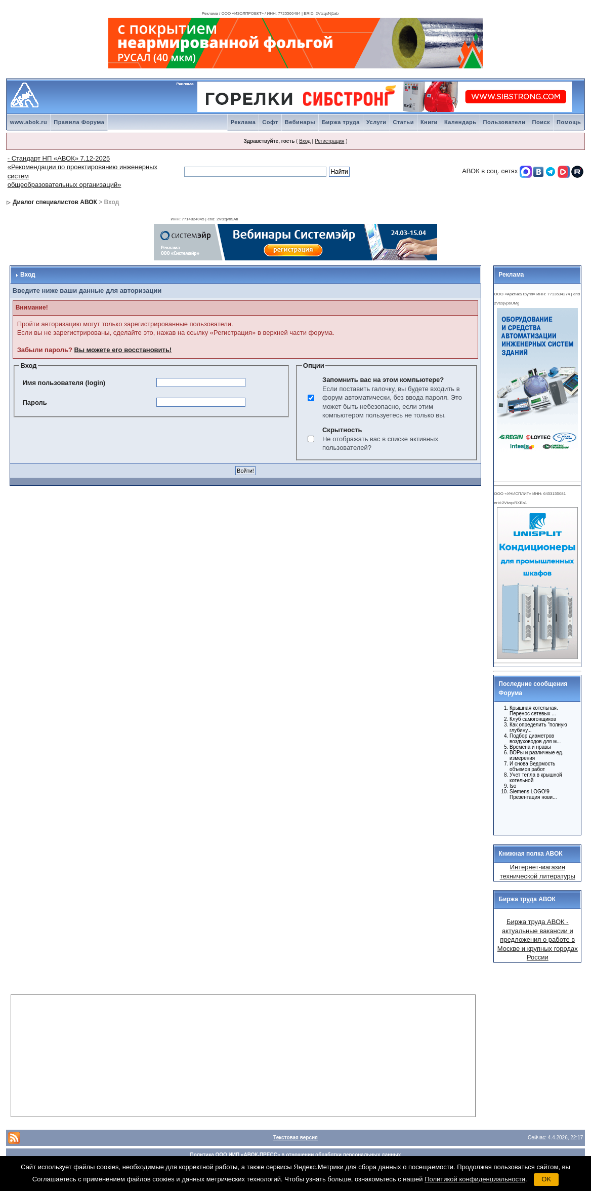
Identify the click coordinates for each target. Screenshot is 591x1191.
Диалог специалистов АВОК (55, 202)
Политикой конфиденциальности (475, 1179)
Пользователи (504, 122)
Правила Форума (79, 122)
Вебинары (300, 122)
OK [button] (546, 1179)
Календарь (460, 122)
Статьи (403, 122)
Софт (270, 122)
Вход (305, 141)
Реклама (243, 122)
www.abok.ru (29, 122)
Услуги (376, 122)
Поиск (541, 122)
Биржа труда (341, 122)
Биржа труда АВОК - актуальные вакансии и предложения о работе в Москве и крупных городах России (537, 939)
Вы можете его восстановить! (123, 350)
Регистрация (329, 141)
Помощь (569, 122)
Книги (429, 122)
